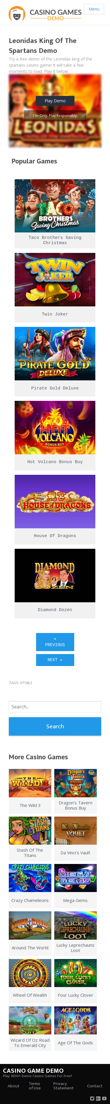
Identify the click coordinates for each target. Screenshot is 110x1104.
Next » (55, 660)
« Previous (55, 641)
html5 (26, 682)
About (13, 1086)
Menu (94, 9)
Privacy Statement (63, 1086)
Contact (94, 1086)
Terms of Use (35, 1086)
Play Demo (55, 101)
